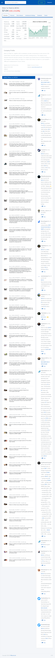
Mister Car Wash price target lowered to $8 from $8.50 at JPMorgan (20, 544)
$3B (43, 518)
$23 (45, 412)
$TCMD (48, 472)
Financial (12, 15)
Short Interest (20, 15)
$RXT (49, 225)
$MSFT (45, 82)
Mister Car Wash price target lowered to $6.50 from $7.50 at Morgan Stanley (20, 536)
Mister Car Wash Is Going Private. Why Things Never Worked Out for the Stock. (20, 481)
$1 (46, 167)
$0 (48, 129)
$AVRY (46, 349)
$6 (47, 249)
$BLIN (42, 362)
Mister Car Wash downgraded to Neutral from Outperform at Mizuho (19, 449)
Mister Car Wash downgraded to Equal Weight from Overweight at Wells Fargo (20, 465)
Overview (5, 15)
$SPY (50, 349)
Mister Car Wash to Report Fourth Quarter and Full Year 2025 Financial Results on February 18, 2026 (20, 528)
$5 (45, 267)
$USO (42, 84)
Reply (45, 90)
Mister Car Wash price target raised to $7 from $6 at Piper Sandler (20, 441)
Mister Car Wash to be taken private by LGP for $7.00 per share (21, 489)
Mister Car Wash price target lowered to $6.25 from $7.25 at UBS (20, 560)
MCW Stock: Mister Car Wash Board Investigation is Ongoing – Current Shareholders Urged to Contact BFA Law (20, 117)
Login (41, 2)
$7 (44, 125)
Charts (45, 15)
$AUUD (42, 227)
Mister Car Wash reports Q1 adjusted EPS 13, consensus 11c (21, 93)
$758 (47, 418)
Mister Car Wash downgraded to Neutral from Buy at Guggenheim (20, 457)
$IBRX (45, 362)
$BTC (48, 82)
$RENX (42, 364)
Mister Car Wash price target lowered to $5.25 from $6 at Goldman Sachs (20, 552)
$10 (45, 317)
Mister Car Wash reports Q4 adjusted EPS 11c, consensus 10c (19, 497)
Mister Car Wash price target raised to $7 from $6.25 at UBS (21, 425)
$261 (47, 638)
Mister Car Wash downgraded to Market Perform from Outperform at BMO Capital (20, 433)
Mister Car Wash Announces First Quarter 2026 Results (21, 100)
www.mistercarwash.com (37, 67)
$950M (48, 530)
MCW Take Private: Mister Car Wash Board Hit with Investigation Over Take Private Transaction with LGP (20, 209)
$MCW (42, 82)
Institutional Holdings (30, 15)
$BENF (42, 229)
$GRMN (49, 480)
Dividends (39, 15)
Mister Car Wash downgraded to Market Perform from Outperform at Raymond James (20, 409)
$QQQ (42, 351)
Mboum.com (13, 655)
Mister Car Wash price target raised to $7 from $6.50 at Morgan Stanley (21, 417)
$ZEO (46, 484)
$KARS (45, 608)
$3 (45, 306)
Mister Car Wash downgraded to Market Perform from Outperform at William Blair (20, 473)
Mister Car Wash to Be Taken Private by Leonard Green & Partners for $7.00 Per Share (21, 520)
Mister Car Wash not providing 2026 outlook (18, 504)
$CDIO (45, 227)
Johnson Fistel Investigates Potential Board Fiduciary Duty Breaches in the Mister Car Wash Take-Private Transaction (20, 230)
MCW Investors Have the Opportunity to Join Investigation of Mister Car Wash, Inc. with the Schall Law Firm (21, 336)
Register (49, 2)
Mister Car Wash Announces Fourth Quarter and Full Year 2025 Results (21, 512)
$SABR (45, 364)
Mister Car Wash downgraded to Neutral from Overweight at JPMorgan (19, 391)
